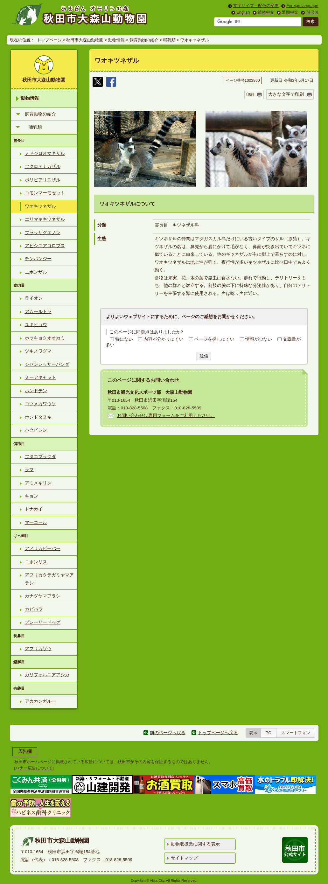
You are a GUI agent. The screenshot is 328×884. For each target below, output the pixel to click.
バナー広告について (33, 768)
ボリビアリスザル (42, 179)
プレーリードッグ (42, 622)
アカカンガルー (40, 701)
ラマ (29, 469)
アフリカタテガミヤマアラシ (49, 579)
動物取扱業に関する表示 (195, 844)
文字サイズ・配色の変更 (256, 5)
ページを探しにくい (214, 339)
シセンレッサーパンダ (47, 364)
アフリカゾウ (38, 648)
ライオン (34, 298)
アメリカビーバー (42, 548)
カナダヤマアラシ (42, 596)
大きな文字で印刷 (286, 94)
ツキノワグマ (38, 351)
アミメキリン (38, 483)
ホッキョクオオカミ (45, 338)
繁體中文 (290, 12)
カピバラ (34, 609)
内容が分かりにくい (163, 339)
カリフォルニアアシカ (47, 674)
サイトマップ (184, 858)
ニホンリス (36, 562)
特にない (124, 339)
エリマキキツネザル (45, 219)
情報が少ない (258, 339)
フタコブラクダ (40, 456)
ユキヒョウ (36, 324)
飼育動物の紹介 (143, 40)
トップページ (49, 40)
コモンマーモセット (45, 193)
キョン (31, 496)
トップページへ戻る (218, 732)
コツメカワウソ (40, 403)
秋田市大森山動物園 (84, 40)
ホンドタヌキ (38, 417)
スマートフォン (295, 732)
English (243, 12)
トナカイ (34, 509)
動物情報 (116, 40)
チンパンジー (38, 258)
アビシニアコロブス (45, 245)
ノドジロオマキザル (45, 153)
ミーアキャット (40, 377)
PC (268, 732)
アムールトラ (38, 311)
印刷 (250, 94)
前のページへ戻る (167, 732)
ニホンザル (36, 272)
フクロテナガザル (42, 166)
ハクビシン (36, 430)
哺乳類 (169, 40)
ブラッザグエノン (42, 232)
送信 (204, 355)
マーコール (36, 522)
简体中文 (266, 12)
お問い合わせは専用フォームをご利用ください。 (166, 415)
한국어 (312, 12)
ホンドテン (36, 390)
